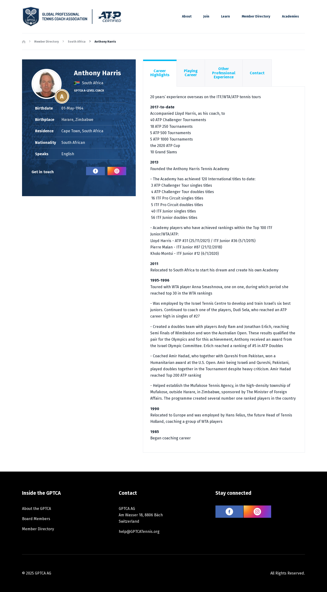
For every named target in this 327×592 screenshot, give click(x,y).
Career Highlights (159, 73)
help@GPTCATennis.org (139, 531)
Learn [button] (225, 16)
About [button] (186, 16)
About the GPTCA (36, 508)
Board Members (36, 519)
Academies (290, 16)
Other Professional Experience (223, 72)
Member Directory (256, 16)
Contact (257, 73)
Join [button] (206, 16)
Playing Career (191, 73)
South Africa (77, 41)
